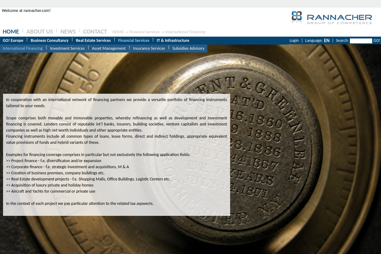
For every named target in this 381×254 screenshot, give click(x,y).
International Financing (185, 31)
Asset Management (109, 48)
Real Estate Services (93, 40)
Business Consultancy (50, 40)
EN (326, 40)
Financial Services (144, 31)
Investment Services (67, 48)
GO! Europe (13, 40)
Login (294, 40)
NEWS (68, 31)
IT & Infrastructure (173, 40)
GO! (376, 40)
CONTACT (95, 31)
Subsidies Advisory (189, 48)
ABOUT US (40, 31)
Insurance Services (149, 48)
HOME (11, 31)
